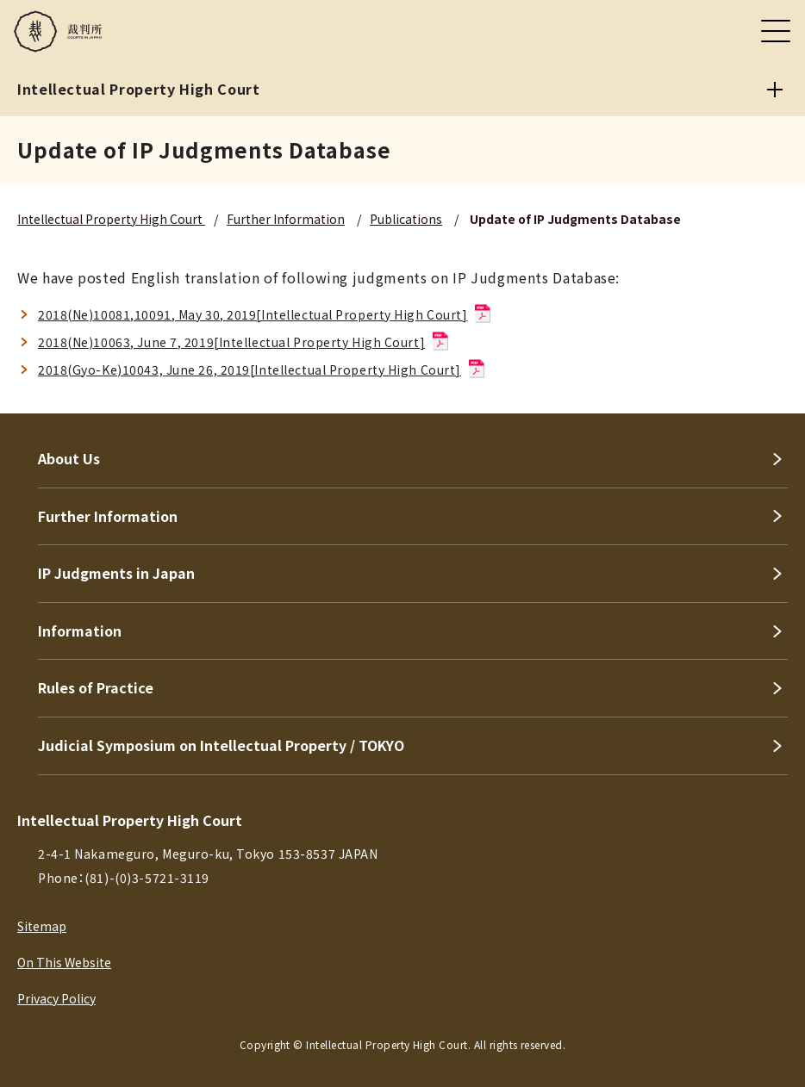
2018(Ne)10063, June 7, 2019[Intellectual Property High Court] (244, 342)
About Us (69, 458)
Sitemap (41, 926)
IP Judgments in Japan (116, 572)
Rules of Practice (95, 687)
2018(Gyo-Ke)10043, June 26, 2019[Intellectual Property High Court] (262, 369)
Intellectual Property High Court (111, 218)
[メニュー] (775, 31)
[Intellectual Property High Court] (775, 89)
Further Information (286, 218)
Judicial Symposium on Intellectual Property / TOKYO (221, 745)
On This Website (64, 962)
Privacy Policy (56, 998)
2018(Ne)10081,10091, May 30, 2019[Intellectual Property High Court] (265, 314)
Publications (406, 218)
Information (80, 630)
